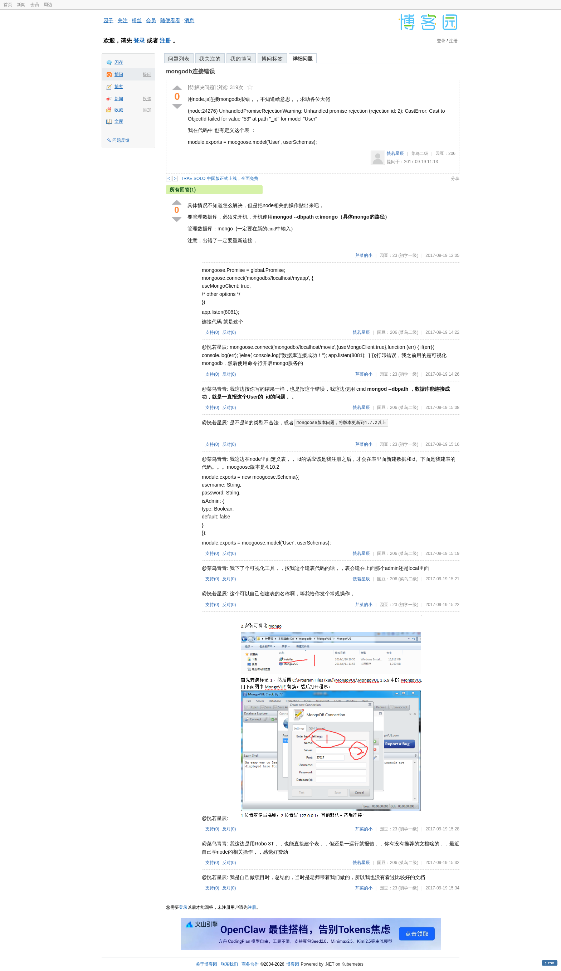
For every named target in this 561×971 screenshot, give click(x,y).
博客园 (292, 964)
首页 (8, 4)
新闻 (21, 4)
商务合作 (250, 964)
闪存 (118, 62)
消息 (189, 20)
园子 (108, 20)
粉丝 (137, 20)
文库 (118, 121)
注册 (165, 41)
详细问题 (303, 59)
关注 (123, 20)
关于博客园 (206, 964)
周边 (48, 4)
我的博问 (241, 59)
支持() (212, 332)
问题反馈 (121, 140)
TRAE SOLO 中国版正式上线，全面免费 (219, 178)
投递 (147, 98)
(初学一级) (408, 255)
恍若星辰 (395, 153)
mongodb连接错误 (190, 71)
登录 (139, 41)
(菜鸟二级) (408, 332)
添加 (147, 109)
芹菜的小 (363, 255)
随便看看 (170, 20)
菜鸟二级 (419, 153)
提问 (147, 74)
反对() (229, 332)
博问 (118, 74)
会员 (34, 4)
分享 (455, 178)
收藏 (118, 109)
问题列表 (179, 59)
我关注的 (210, 59)
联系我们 (229, 964)
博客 (118, 86)
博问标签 (272, 59)
